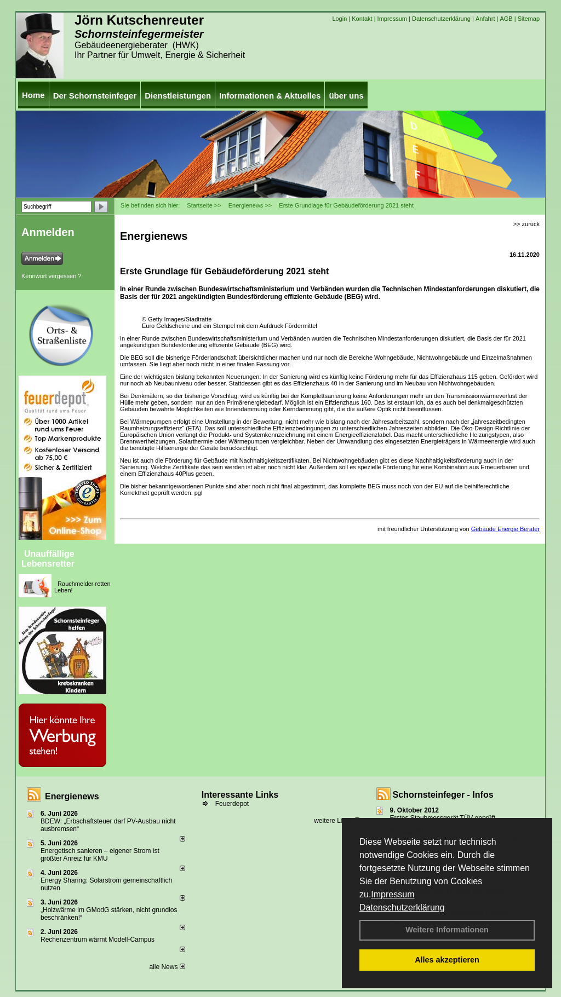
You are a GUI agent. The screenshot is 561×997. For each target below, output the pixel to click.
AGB (506, 18)
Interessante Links (240, 794)
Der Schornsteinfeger (95, 95)
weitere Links (336, 821)
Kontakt (362, 18)
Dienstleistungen (178, 95)
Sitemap (529, 18)
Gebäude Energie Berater (505, 529)
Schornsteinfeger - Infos (443, 794)
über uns (346, 95)
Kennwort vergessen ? (51, 276)
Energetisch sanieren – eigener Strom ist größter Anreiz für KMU (100, 854)
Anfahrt (485, 18)
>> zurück (526, 224)
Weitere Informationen (447, 929)
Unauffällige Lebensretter (48, 558)
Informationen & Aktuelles (269, 95)
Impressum (392, 894)
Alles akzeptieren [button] (447, 959)
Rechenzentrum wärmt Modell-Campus (97, 939)
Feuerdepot (232, 804)
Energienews (72, 796)
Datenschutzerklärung (402, 907)
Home (33, 95)
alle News (167, 967)
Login (339, 18)
